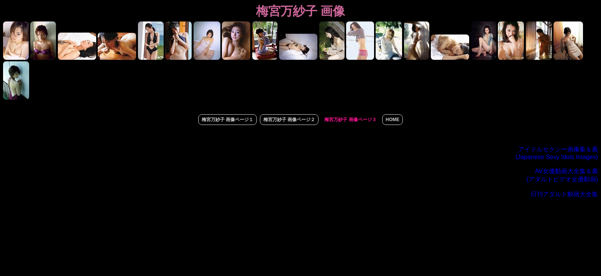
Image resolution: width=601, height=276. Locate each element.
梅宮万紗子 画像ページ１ (227, 119)
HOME (392, 119)
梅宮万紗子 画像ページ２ (289, 119)
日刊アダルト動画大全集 (564, 194)
